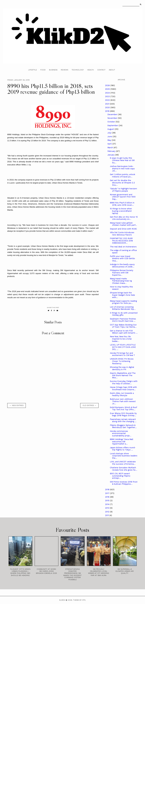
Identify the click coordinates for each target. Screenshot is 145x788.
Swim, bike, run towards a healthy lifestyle (122, 394)
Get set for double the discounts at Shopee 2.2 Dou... (122, 182)
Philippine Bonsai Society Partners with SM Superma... (121, 272)
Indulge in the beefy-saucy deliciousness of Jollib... (122, 265)
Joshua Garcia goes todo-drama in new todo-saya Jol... (122, 168)
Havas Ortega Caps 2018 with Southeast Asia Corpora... (123, 388)
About (112, 70)
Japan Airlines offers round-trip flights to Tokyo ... (123, 448)
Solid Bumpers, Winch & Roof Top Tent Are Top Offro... (123, 408)
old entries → (89, 405)
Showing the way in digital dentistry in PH (122, 368)
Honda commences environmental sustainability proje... (120, 433)
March (110, 147)
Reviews (64, 70)
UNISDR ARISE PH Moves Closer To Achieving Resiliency (121, 361)
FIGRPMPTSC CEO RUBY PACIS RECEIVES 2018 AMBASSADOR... (121, 240)
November (112, 118)
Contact (101, 70)
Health (90, 70)
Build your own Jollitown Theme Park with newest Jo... (123, 401)
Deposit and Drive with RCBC (123, 229)
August (111, 129)
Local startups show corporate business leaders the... (123, 455)
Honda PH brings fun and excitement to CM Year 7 (122, 354)
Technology (78, 70)
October (111, 122)
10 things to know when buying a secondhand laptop (121, 211)
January (111, 155)
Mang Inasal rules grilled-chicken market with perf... (123, 224)
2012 (107, 512)
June (110, 136)
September (113, 125)
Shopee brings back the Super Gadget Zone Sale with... (122, 295)
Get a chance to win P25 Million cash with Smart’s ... (124, 332)
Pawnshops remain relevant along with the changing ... (123, 420)
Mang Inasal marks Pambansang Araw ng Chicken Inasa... (121, 281)
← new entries (16, 405)
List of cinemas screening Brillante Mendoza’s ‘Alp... (123, 308)
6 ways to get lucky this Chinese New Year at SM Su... (122, 160)
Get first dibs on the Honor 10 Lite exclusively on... (124, 218)
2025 (107, 89)
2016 (107, 497)
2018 (107, 489)
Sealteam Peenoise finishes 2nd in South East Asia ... (123, 320)
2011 (107, 515)
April (109, 144)
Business (53, 70)
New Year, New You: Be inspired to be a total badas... (121, 338)
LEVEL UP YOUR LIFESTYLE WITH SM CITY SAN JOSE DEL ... (123, 347)
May (109, 140)
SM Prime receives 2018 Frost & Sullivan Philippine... (123, 483)
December (112, 114)
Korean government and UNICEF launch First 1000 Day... (123, 196)
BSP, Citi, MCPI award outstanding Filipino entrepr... (120, 475)
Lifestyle (32, 70)
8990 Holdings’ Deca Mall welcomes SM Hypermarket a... (121, 441)
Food (43, 70)
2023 (107, 96)
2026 (107, 85)
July (109, 133)
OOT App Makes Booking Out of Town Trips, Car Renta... (123, 326)
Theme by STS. (79, 600)
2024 (107, 93)
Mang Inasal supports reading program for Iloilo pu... (123, 302)
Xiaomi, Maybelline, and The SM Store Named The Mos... (123, 375)
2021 (107, 104)
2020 (107, 107)
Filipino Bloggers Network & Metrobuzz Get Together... (123, 426)
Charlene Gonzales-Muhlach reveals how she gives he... (123, 469)
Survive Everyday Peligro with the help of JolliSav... (123, 382)
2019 (107, 111)
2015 (107, 500)
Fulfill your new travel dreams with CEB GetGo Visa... (122, 258)
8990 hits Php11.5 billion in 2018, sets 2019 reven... (122, 204)
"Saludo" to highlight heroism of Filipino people (123, 190)
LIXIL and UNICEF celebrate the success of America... (123, 463)
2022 (107, 100)
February (111, 151)
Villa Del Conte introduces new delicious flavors (122, 233)
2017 (107, 493)
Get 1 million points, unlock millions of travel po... (122, 175)
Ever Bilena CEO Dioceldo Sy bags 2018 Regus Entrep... (123, 414)
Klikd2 (62, 600)
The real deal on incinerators (123, 247)
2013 (107, 508)
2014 (107, 504)
